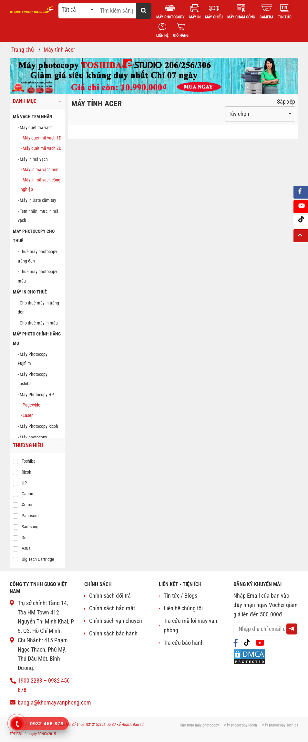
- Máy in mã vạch (33, 159)
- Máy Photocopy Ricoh (38, 426)
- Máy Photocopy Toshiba (32, 379)
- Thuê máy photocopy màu (37, 276)
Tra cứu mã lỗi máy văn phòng (190, 625)
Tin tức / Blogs (180, 595)
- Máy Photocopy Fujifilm (32, 359)
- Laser (27, 415)
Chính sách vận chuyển (115, 620)
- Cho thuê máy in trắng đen (38, 307)
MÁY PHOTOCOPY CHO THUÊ (34, 236)
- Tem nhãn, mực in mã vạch (38, 216)
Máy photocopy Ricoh (240, 725)
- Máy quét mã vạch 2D (41, 148)
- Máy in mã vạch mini (40, 169)
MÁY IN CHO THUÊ (30, 291)
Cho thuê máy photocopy (199, 725)
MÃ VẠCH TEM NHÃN (32, 116)
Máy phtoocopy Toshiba (280, 725)
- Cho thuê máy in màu (38, 322)
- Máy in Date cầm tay (37, 200)
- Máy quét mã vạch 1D (41, 137)
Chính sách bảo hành (113, 633)
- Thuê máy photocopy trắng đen (37, 256)
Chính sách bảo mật (112, 608)
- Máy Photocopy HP (36, 394)
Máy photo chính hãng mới (37, 338)
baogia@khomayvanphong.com (54, 702)
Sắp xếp (286, 101)
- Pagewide (30, 404)
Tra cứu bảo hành (184, 642)
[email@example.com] (265, 629)
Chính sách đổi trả (110, 595)
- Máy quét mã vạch (35, 127)
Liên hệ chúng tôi (183, 608)
